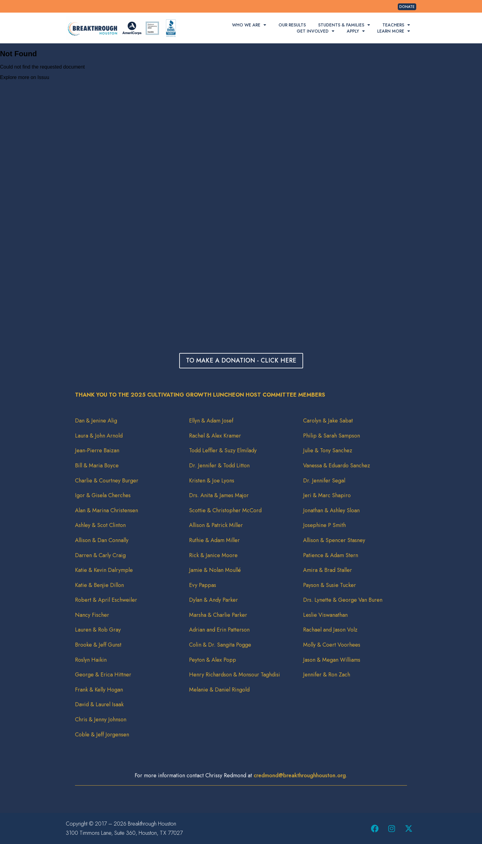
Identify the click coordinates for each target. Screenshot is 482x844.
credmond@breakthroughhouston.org (300, 775)
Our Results (292, 25)
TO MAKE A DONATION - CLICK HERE (241, 360)
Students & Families (344, 25)
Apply (356, 31)
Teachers (396, 25)
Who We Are (249, 25)
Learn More (393, 31)
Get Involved (315, 31)
